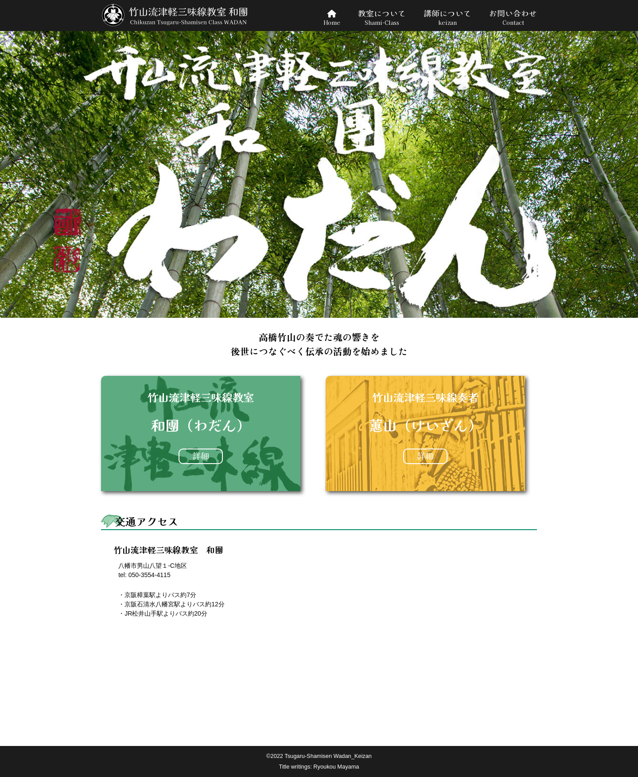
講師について (447, 17)
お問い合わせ (513, 17)
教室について (382, 17)
